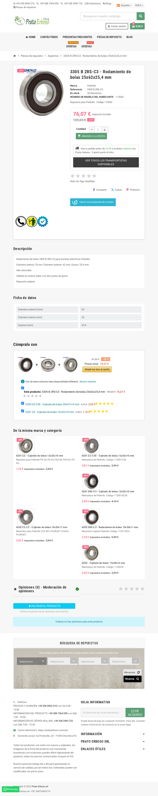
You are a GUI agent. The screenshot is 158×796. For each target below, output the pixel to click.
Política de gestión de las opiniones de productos (44, 611)
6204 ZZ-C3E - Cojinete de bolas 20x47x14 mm (52, 404)
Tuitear (116, 189)
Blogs (107, 3)
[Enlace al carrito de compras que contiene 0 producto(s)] (137, 26)
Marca (73, 85)
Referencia (76, 89)
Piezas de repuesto (24, 7)
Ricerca (132, 678)
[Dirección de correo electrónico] (103, 712)
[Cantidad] (97, 130)
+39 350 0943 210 (25, 3)
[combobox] (112, 16)
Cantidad (81, 129)
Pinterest (133, 189)
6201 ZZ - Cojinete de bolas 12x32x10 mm (50, 411)
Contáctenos (93, 3)
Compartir (100, 189)
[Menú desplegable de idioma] (124, 5)
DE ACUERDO (135, 713)
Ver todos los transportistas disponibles (106, 162)
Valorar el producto (44, 605)
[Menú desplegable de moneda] (139, 5)
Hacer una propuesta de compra (93, 202)
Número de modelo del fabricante (91, 96)
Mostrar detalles (88, 381)
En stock (74, 93)
